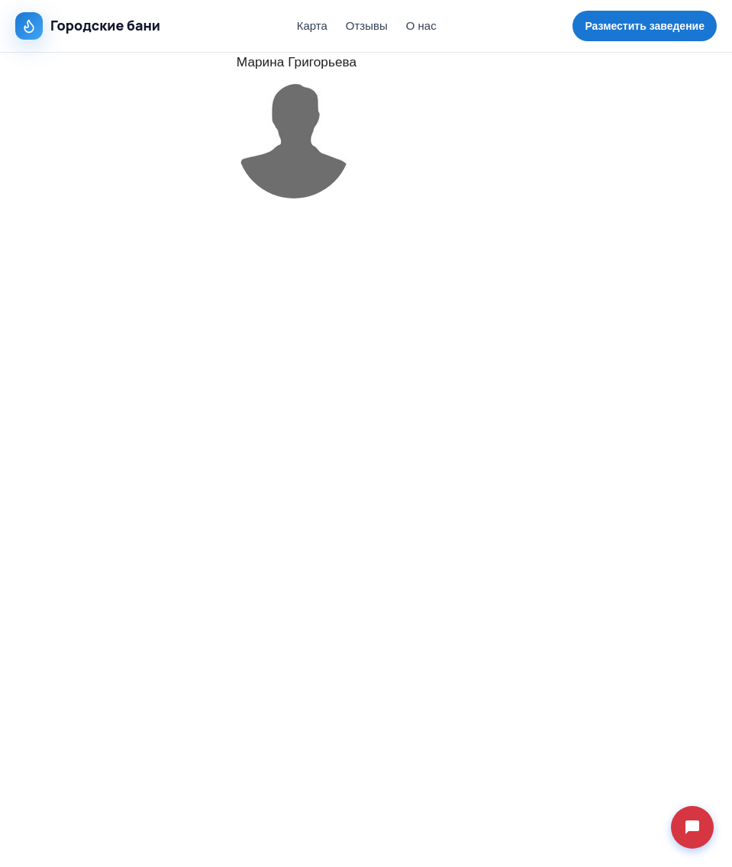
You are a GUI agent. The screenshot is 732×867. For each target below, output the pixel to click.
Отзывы (367, 25)
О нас (421, 25)
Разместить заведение (645, 26)
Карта (312, 25)
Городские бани (87, 26)
